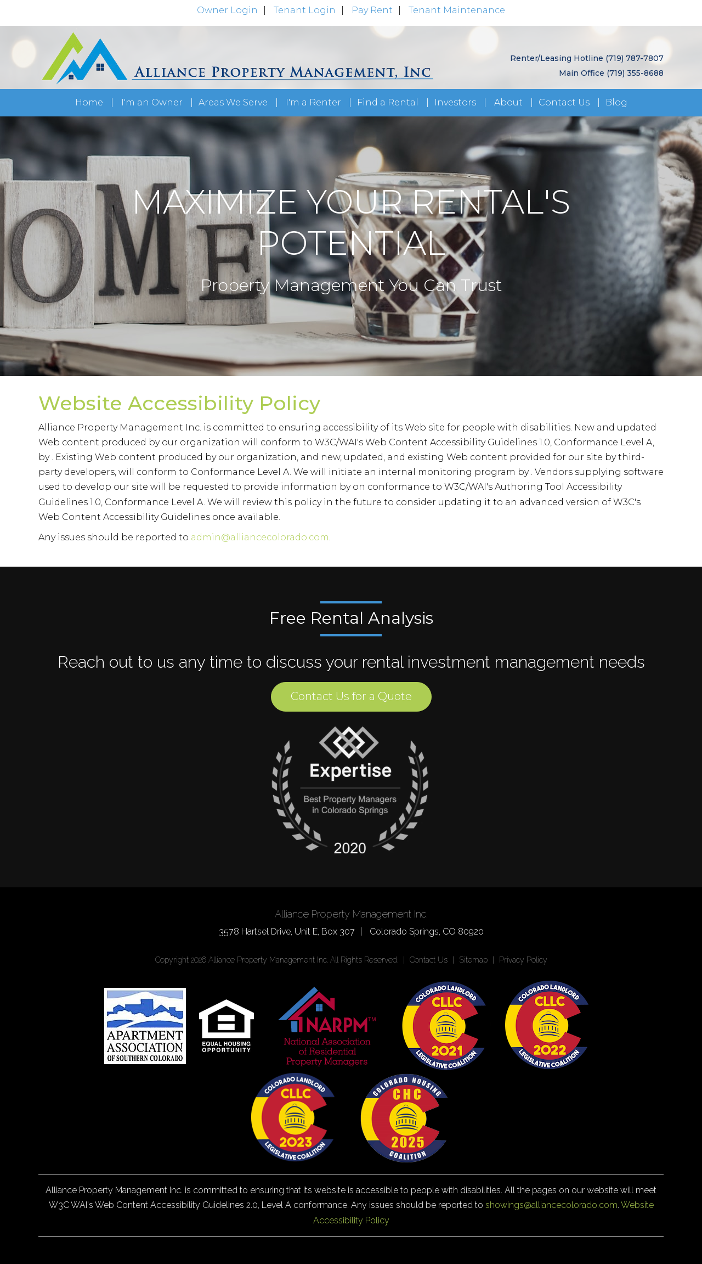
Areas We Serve (233, 102)
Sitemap (473, 959)
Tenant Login (305, 10)
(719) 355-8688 (635, 73)
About (508, 102)
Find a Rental (387, 102)
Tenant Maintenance (457, 10)
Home (89, 102)
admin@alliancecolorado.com (260, 537)
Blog (616, 102)
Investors (455, 102)
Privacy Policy (523, 959)
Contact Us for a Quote (351, 696)
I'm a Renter (313, 102)
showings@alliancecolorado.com (551, 1205)
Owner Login (227, 10)
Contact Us (564, 102)
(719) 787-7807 (634, 58)
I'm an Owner (152, 102)
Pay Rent (372, 10)
